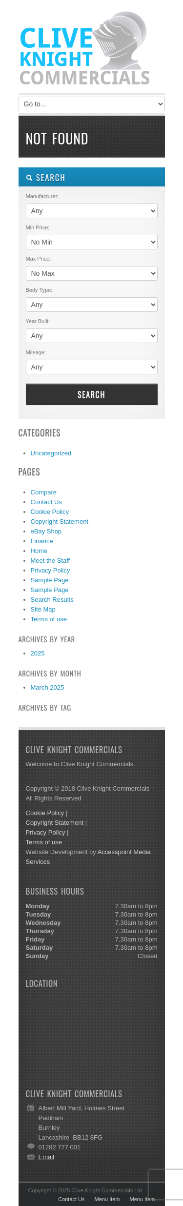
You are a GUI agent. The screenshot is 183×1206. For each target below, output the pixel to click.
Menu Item (107, 1199)
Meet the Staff (50, 560)
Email (47, 1157)
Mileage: (36, 352)
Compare (44, 492)
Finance (42, 541)
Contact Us (46, 502)
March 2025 (47, 687)
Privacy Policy (50, 570)
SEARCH (46, 177)
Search (91, 394)
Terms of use (49, 619)
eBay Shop (46, 531)
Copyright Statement (60, 521)
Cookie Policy (50, 511)
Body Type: (39, 290)
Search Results (52, 599)
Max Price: (38, 259)
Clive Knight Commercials (92, 49)
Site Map (43, 609)
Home (39, 550)
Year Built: (38, 321)
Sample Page (50, 580)
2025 (38, 653)
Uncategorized (51, 453)
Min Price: (38, 227)
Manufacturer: (42, 196)
